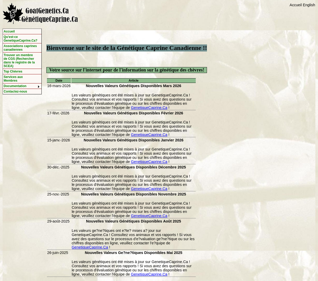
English (309, 5)
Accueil (296, 5)
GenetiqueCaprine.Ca (149, 108)
